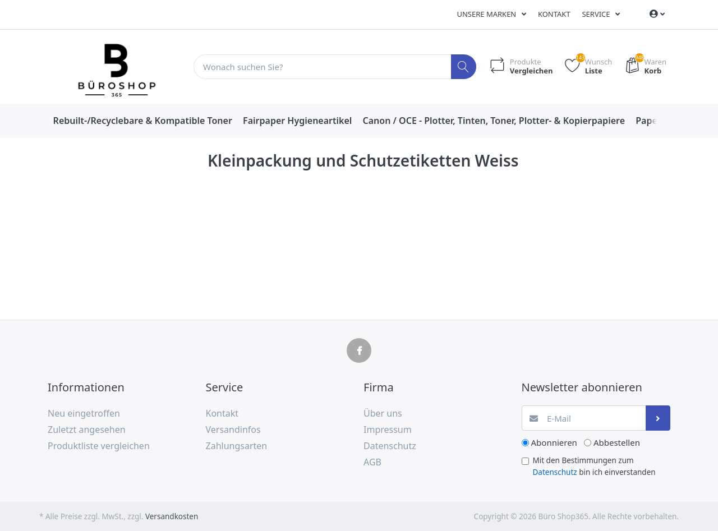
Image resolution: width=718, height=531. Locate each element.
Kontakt (554, 14)
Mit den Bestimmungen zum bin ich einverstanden (594, 466)
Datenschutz (555, 472)
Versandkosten (171, 516)
